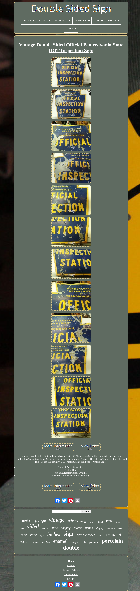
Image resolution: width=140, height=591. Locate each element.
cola (84, 542)
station (89, 528)
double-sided (86, 535)
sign (68, 533)
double (71, 548)
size (24, 535)
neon (35, 542)
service (111, 528)
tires (55, 528)
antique (74, 542)
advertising (77, 520)
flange (40, 520)
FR (73, 579)
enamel (60, 541)
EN (68, 579)
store (22, 528)
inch (101, 535)
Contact (71, 565)
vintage (57, 520)
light (42, 535)
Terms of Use (71, 574)
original (113, 534)
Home (71, 561)
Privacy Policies (71, 570)
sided (33, 527)
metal (27, 520)
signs (120, 528)
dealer (118, 522)
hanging (66, 528)
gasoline (45, 542)
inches (53, 534)
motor (77, 528)
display (100, 528)
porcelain (112, 541)
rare (33, 535)
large (109, 521)
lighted (100, 522)
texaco (92, 522)
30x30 (23, 542)
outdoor (45, 528)
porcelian (94, 542)
